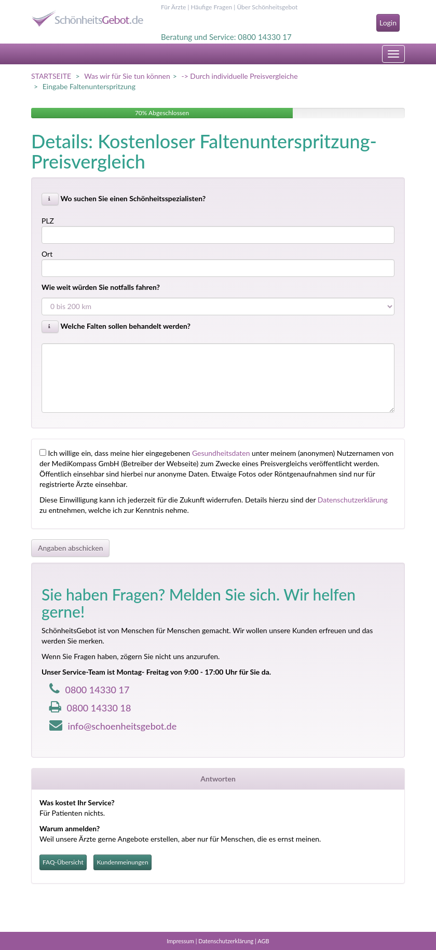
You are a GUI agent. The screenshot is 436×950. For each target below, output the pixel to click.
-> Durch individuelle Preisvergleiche (239, 76)
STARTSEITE (51, 76)
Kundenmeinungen (122, 862)
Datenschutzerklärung (353, 499)
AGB (263, 941)
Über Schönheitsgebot (267, 7)
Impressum (180, 941)
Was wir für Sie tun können (127, 76)
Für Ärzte (173, 7)
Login (388, 22)
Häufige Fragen (211, 7)
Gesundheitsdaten (221, 453)
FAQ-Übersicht (63, 862)
